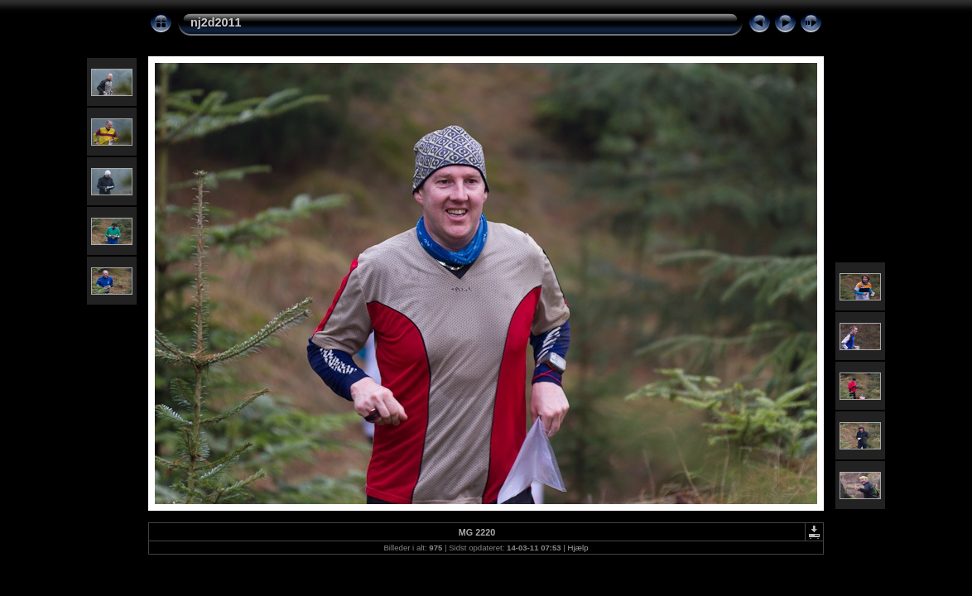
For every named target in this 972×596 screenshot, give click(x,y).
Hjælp (578, 547)
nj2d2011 (216, 22)
